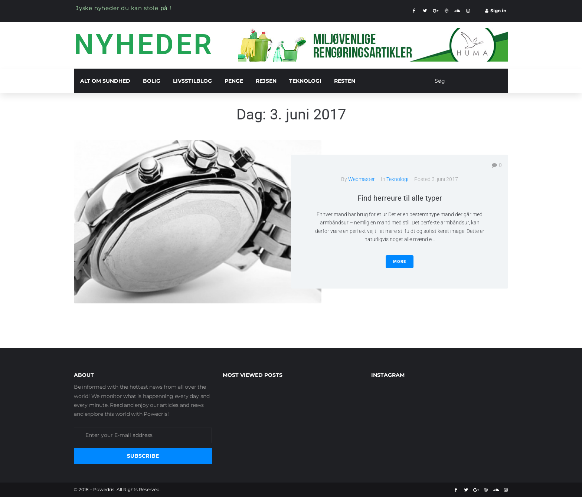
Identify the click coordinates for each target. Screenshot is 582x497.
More (399, 261)
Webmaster (361, 179)
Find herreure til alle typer (399, 198)
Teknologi (397, 179)
